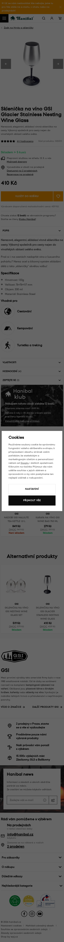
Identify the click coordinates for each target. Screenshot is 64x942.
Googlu (24, 463)
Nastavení (32, 489)
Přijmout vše (32, 500)
